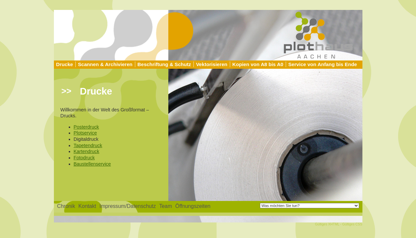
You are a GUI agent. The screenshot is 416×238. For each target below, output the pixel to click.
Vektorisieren (212, 64)
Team (165, 206)
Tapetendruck (88, 145)
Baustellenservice (92, 164)
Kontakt (87, 206)
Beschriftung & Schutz (164, 64)
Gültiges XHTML (327, 224)
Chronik (66, 206)
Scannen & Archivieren (105, 64)
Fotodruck (84, 157)
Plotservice (85, 133)
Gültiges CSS (352, 224)
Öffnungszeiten (192, 206)
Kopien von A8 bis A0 (257, 64)
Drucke (64, 64)
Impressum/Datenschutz (128, 206)
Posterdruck (86, 127)
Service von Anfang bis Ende (322, 64)
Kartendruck (87, 151)
